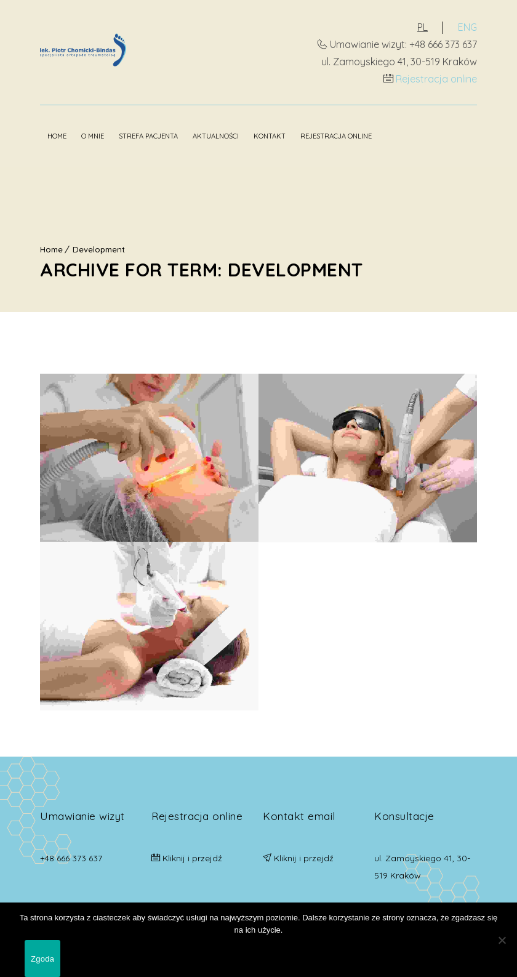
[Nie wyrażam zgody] (501, 940)
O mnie (92, 136)
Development (99, 249)
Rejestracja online (436, 79)
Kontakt (270, 136)
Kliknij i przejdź (192, 858)
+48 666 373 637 (71, 858)
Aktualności (216, 136)
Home (56, 136)
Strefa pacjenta (148, 136)
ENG (467, 27)
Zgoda (42, 958)
